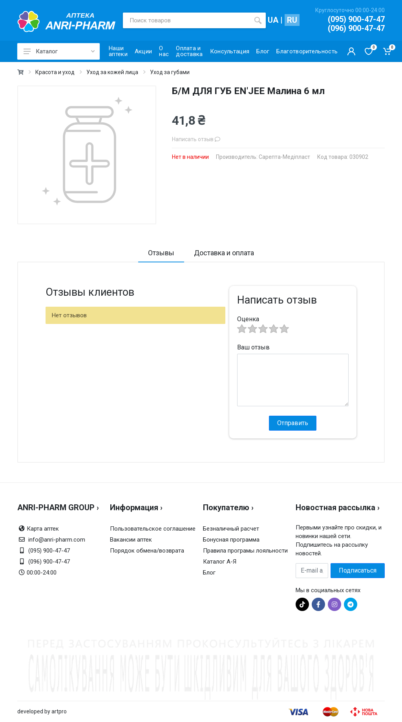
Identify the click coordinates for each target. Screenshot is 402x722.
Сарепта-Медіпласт (284, 157)
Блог (209, 572)
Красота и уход (55, 72)
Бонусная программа (231, 539)
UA (273, 20)
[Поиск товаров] (186, 20)
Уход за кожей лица (112, 72)
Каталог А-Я (219, 561)
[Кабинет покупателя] (351, 51)
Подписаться (357, 570)
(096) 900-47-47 (356, 28)
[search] (258, 20)
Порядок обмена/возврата (147, 550)
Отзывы (161, 253)
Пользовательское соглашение (153, 528)
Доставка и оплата (224, 253)
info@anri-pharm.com (56, 539)
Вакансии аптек (131, 539)
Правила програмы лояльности (245, 550)
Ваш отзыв (253, 347)
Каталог (59, 51)
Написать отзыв (196, 139)
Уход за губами (170, 72)
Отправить (292, 423)
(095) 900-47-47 (356, 19)
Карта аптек (43, 528)
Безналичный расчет (231, 528)
